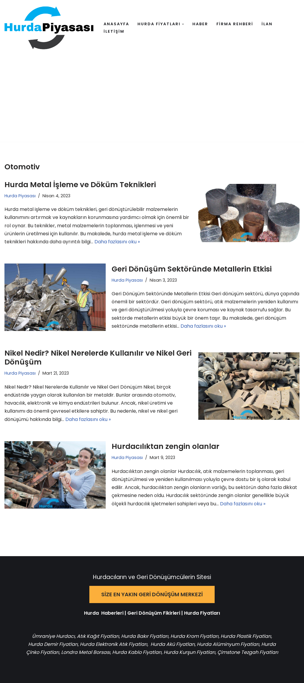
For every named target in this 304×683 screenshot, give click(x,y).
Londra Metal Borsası (85, 652)
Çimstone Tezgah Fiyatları (247, 652)
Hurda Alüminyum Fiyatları (227, 644)
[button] (183, 24)
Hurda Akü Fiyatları (173, 644)
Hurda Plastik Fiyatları (246, 636)
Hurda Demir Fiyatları (53, 644)
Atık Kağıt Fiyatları (98, 636)
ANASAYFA (116, 24)
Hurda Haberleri (104, 613)
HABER (200, 24)
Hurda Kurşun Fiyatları (189, 652)
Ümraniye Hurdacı (53, 636)
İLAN (267, 24)
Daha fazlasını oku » (117, 241)
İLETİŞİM (114, 31)
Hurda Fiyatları (202, 613)
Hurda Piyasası (20, 196)
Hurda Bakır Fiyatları (144, 636)
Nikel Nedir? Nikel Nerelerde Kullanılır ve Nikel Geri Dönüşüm (97, 357)
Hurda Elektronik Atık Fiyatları (113, 644)
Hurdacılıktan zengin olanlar (165, 446)
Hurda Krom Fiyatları (194, 636)
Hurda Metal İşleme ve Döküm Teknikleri (80, 184)
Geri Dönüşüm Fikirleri (153, 613)
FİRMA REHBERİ (234, 24)
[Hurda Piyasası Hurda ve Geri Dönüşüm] (49, 27)
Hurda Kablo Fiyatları (137, 652)
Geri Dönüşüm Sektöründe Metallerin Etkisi (192, 269)
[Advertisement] (152, 100)
